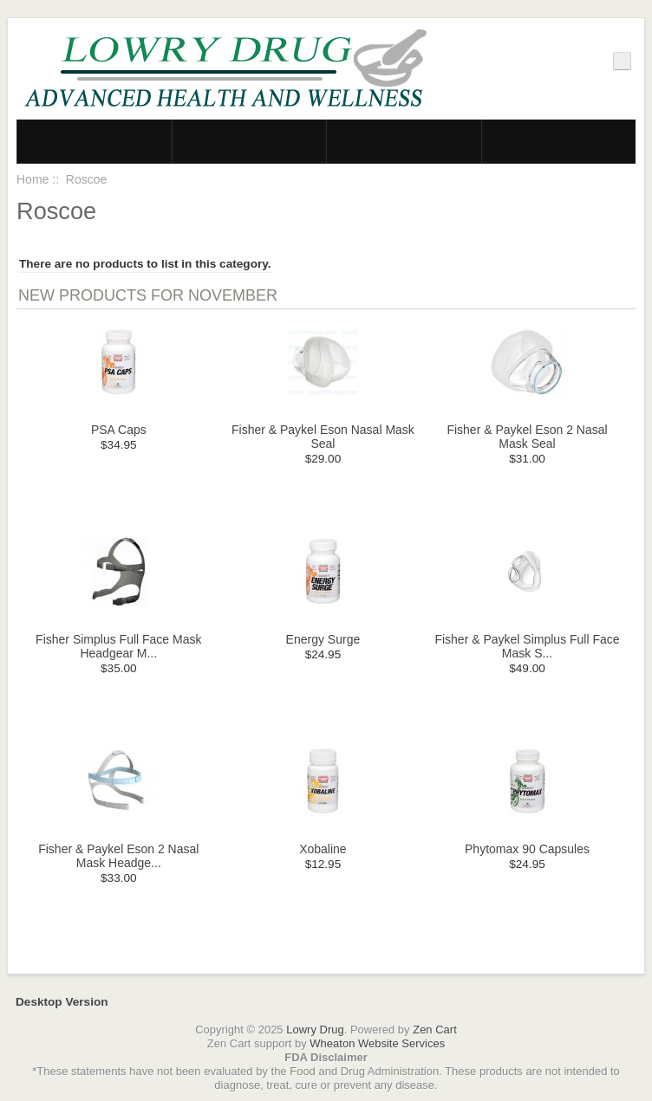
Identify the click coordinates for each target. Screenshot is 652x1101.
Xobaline (323, 849)
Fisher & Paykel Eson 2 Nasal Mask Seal (527, 436)
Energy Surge (323, 639)
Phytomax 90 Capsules (527, 849)
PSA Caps (119, 430)
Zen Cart (435, 1029)
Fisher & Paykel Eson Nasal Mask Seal (322, 436)
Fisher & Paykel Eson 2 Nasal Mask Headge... (118, 856)
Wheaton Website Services (377, 1043)
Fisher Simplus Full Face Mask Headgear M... (118, 646)
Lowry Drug (314, 1029)
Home (32, 179)
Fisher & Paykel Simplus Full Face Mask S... (526, 646)
